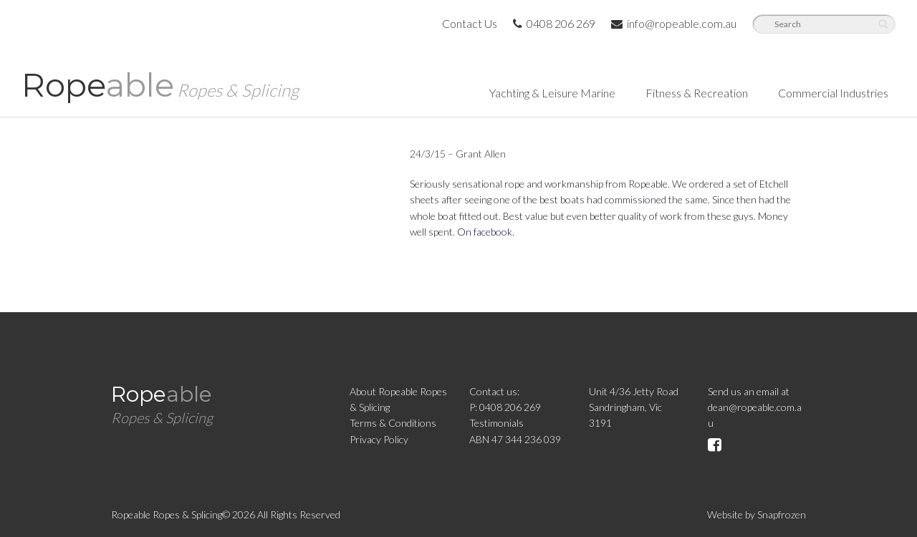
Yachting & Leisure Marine (552, 93)
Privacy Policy (379, 439)
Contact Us (469, 23)
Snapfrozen (781, 514)
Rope (160, 85)
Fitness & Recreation (696, 93)
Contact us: (494, 391)
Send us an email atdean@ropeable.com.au (755, 407)
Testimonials (496, 423)
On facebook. (485, 232)
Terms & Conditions (393, 423)
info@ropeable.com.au (673, 23)
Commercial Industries (833, 93)
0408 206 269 (554, 23)
